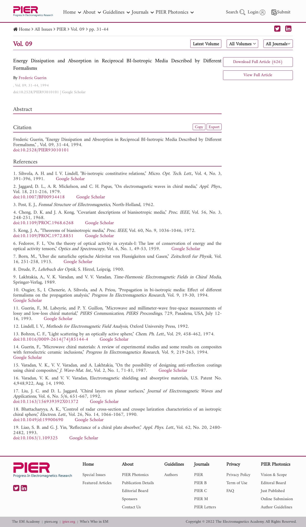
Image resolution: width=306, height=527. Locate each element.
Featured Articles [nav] (96, 483)
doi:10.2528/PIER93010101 (36, 92)
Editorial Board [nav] (135, 491)
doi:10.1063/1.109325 (35, 438)
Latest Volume (204, 44)
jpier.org (68, 522)
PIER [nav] (198, 475)
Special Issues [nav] (93, 475)
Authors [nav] (171, 475)
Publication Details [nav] (138, 483)
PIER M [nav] (201, 499)
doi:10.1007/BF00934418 (39, 197)
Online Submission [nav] (277, 499)
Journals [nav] (143, 12)
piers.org (51, 522)
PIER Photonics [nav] (175, 12)
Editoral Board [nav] (273, 483)
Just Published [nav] (273, 491)
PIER (61, 29)
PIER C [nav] (200, 491)
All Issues (43, 29)
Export (213, 127)
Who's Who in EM (94, 522)
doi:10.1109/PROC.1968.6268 (43, 223)
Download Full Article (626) (258, 62)
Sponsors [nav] (129, 499)
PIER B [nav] (200, 483)
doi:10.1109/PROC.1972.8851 (43, 236)
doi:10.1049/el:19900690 (38, 420)
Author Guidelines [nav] (276, 507)
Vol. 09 (78, 29)
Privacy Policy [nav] (238, 475)
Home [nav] (72, 12)
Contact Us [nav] (131, 507)
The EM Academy (26, 522)
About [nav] (92, 12)
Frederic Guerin (32, 78)
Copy (197, 127)
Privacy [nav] (233, 464)
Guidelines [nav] (116, 12)
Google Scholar (74, 92)
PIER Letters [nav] (205, 507)
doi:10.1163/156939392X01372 (45, 402)
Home (24, 29)
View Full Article (258, 75)
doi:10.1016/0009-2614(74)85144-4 (50, 339)
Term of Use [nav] (236, 483)
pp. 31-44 (99, 29)
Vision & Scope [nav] (274, 475)
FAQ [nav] (230, 491)
